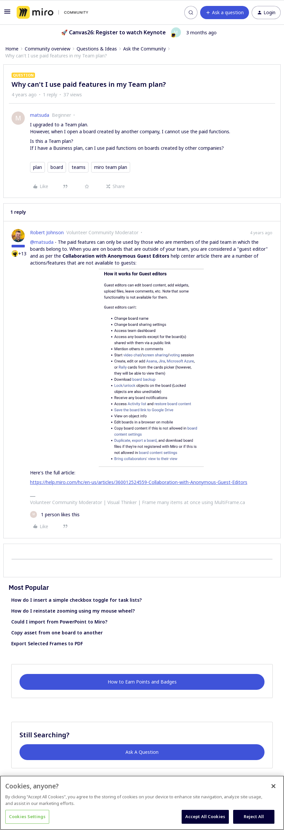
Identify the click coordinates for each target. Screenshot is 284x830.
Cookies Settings (27, 816)
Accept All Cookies (205, 816)
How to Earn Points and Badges (142, 682)
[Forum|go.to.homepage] (52, 12)
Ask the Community (144, 49)
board (57, 167)
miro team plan (110, 167)
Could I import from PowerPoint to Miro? (59, 622)
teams (79, 167)
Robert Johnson (47, 232)
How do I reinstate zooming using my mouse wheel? (73, 611)
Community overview (47, 49)
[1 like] (55, 514)
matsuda (39, 115)
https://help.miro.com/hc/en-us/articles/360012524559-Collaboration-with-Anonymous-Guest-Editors (138, 482)
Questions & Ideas (97, 49)
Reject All (254, 816)
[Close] (273, 786)
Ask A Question (142, 752)
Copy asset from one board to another (57, 632)
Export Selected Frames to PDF (47, 643)
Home (11, 49)
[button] (7, 14)
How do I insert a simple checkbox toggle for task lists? (76, 600)
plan (37, 167)
